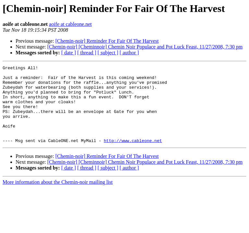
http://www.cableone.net (133, 156)
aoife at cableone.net (70, 24)
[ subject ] (108, 52)
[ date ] (68, 52)
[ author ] (129, 52)
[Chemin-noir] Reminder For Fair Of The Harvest (107, 41)
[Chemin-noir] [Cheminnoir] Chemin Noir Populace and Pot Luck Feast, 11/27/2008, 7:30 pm (145, 47)
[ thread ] (86, 52)
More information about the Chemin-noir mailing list (58, 197)
